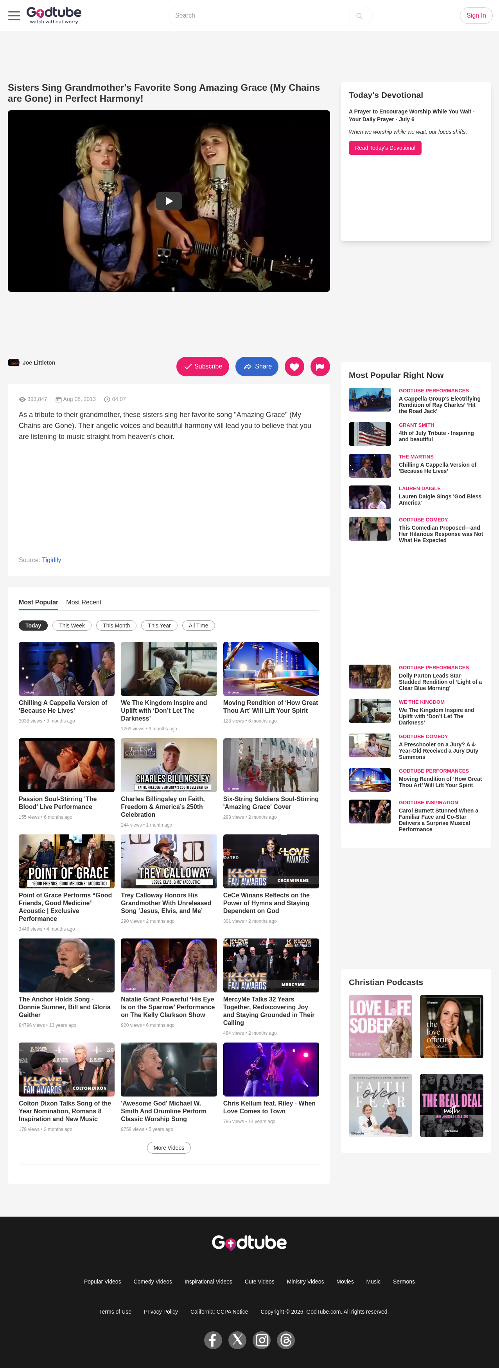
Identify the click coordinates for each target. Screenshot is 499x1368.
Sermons (404, 1281)
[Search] (359, 15)
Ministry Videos (305, 1281)
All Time (198, 625)
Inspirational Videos (208, 1281)
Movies (345, 1281)
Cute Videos (260, 1281)
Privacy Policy (161, 1312)
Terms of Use (115, 1312)
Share (257, 366)
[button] (169, 201)
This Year (159, 625)
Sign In (476, 15)
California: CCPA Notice (219, 1312)
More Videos (169, 1148)
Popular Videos (102, 1281)
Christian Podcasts (386, 982)
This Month (116, 625)
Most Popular (38, 602)
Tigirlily (51, 560)
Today (33, 625)
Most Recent (83, 602)
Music (373, 1281)
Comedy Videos (153, 1281)
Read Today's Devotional (385, 148)
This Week (72, 625)
